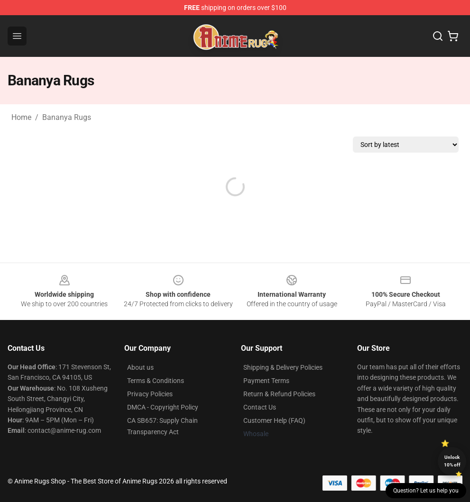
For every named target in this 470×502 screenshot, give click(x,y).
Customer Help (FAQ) (274, 420)
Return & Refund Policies (279, 394)
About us (140, 367)
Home (21, 117)
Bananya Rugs (66, 117)
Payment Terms (266, 380)
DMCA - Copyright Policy (162, 407)
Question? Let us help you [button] (426, 490)
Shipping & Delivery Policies (283, 367)
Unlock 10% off (452, 461)
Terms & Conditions (155, 380)
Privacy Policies (150, 394)
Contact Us (259, 407)
